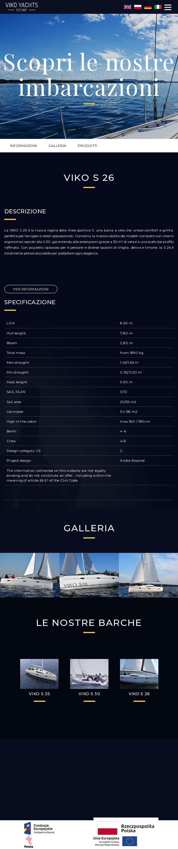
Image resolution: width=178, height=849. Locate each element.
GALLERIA (57, 145)
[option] (29, 575)
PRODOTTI (87, 145)
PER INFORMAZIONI (30, 289)
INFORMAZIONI (23, 145)
